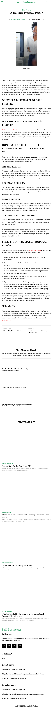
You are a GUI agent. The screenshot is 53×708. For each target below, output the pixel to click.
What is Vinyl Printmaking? (12, 331)
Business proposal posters (10, 130)
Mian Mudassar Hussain (18, 19)
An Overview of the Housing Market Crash (37, 331)
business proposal (35, 250)
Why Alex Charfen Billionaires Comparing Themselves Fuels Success (15, 369)
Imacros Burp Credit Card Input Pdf (16, 466)
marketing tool (6, 320)
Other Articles (26, 10)
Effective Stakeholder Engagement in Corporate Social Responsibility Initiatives (17, 405)
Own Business (7, 512)
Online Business (7, 463)
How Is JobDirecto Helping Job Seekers (14, 387)
